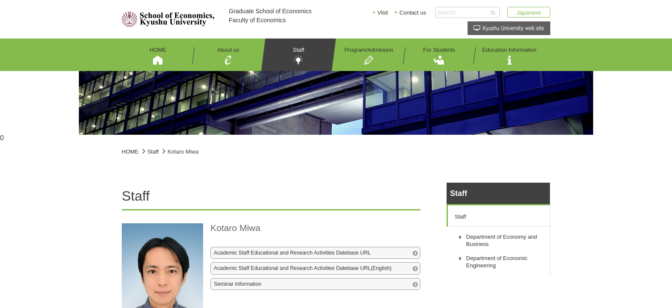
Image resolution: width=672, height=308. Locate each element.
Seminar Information (237, 284)
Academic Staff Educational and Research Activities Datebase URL (292, 253)
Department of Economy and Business (501, 240)
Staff (460, 216)
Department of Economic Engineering (497, 262)
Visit (383, 12)
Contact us (412, 12)
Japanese (529, 12)
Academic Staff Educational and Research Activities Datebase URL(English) (303, 268)
